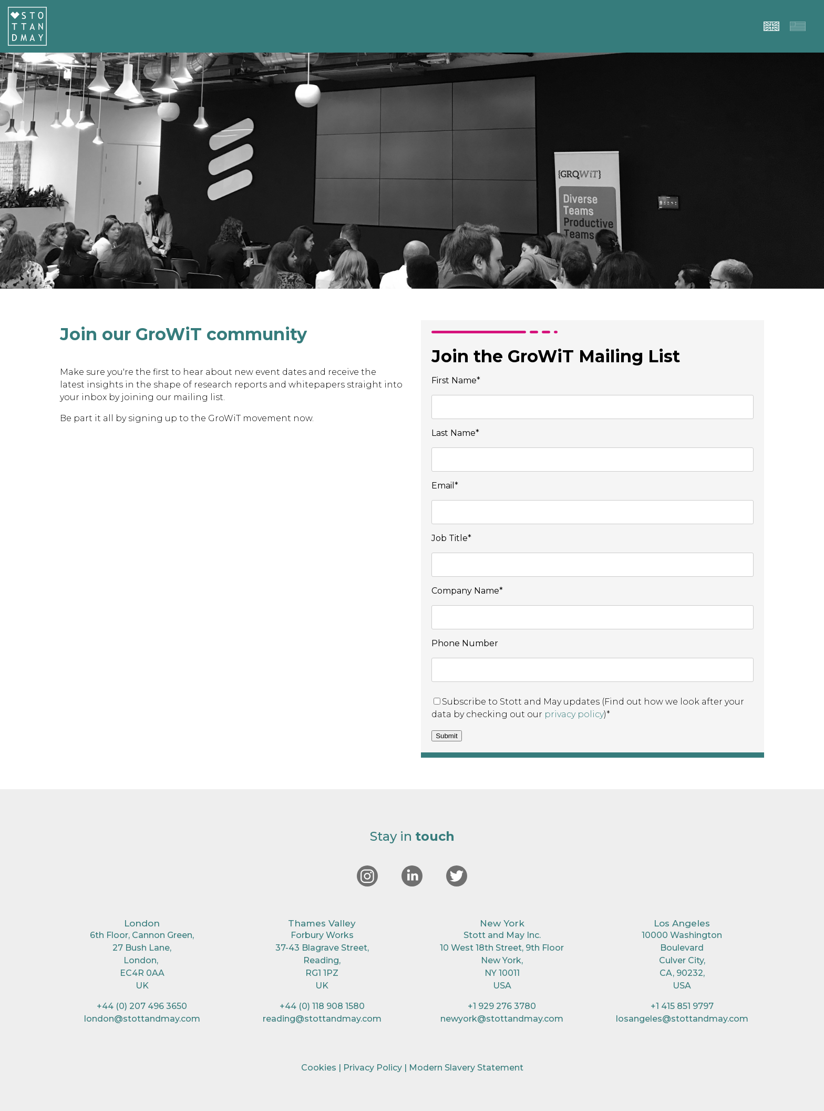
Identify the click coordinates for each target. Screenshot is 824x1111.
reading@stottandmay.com (322, 1019)
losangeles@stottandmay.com (682, 1019)
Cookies (318, 1068)
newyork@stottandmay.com (501, 1019)
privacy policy (574, 714)
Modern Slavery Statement (466, 1068)
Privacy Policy (372, 1068)
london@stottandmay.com (142, 1019)
